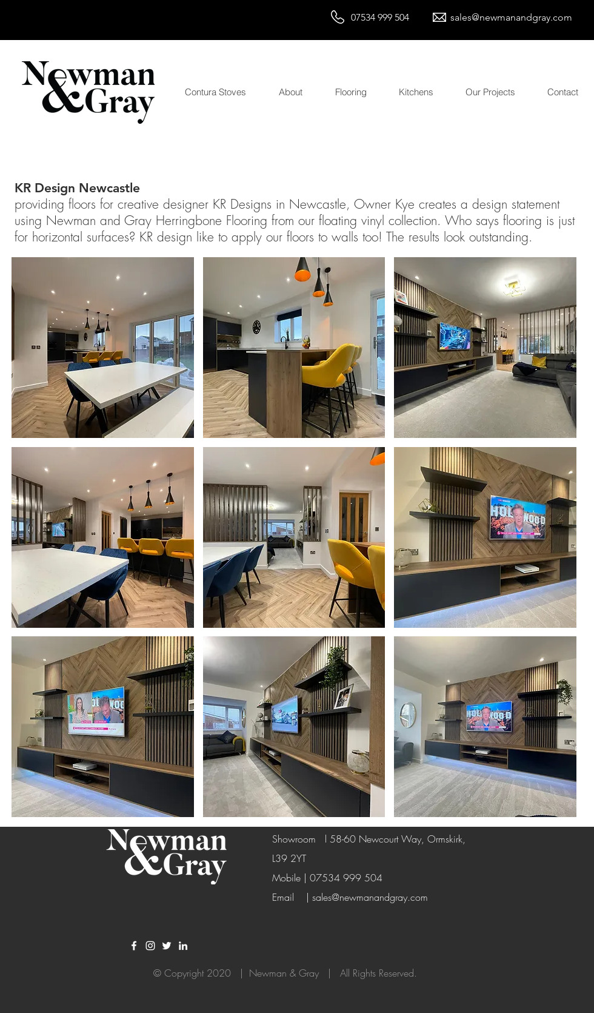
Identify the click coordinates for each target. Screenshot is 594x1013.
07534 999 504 (380, 17)
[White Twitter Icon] (167, 946)
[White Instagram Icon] (150, 946)
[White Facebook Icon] (134, 946)
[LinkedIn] (183, 946)
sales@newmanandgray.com (511, 17)
